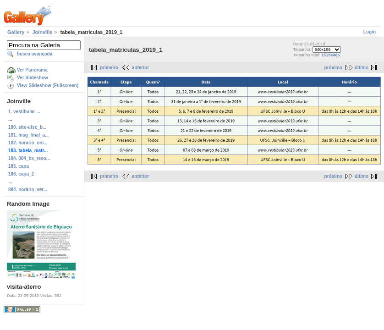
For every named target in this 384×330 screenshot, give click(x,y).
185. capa (18, 166)
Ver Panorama (32, 69)
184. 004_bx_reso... (29, 158)
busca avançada (34, 53)
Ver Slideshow (32, 77)
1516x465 (330, 55)
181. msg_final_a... (28, 135)
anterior (140, 67)
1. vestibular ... (24, 111)
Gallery (15, 32)
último (361, 67)
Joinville (42, 32)
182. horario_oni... (28, 142)
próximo (333, 67)
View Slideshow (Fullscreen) (47, 85)
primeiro (109, 67)
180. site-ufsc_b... (27, 127)
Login (369, 31)
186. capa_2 (21, 173)
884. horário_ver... (27, 189)
